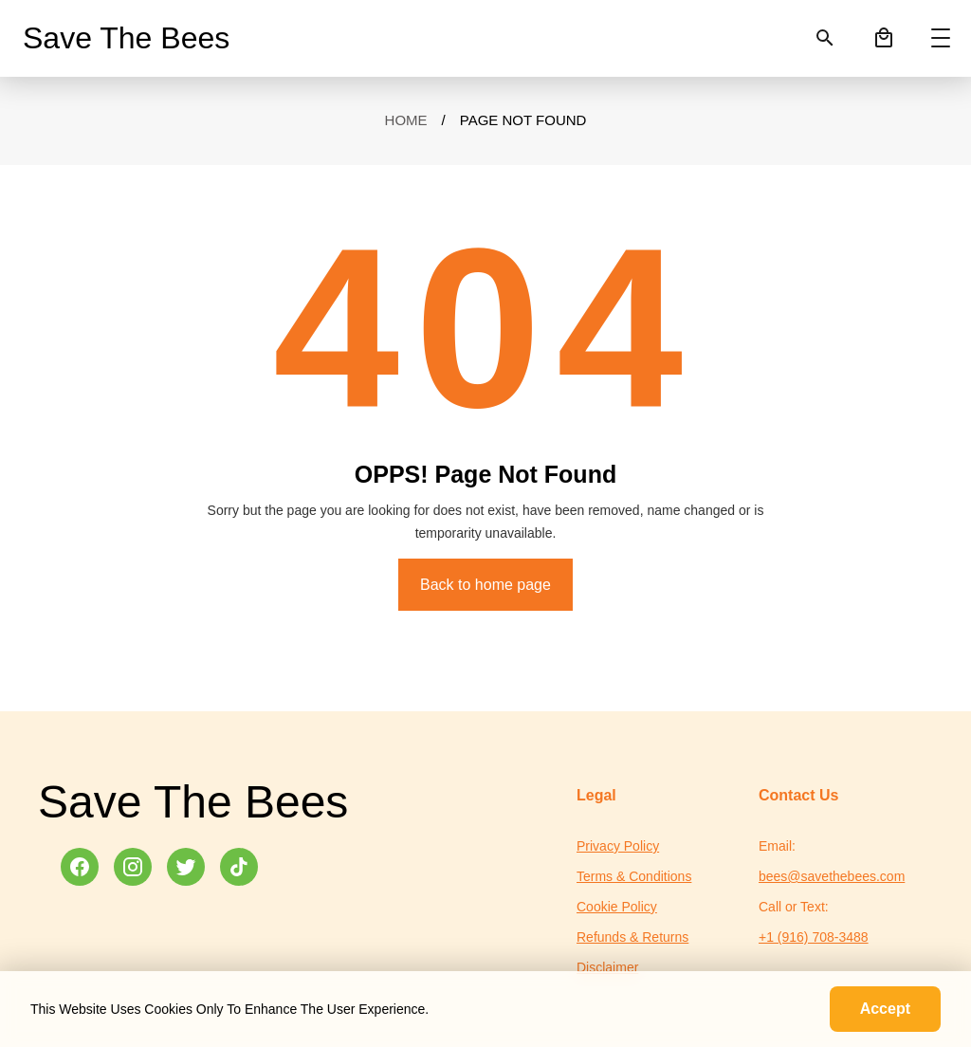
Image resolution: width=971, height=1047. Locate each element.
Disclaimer (607, 967)
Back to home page (485, 585)
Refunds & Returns (632, 937)
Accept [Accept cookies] (885, 1009)
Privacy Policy (618, 846)
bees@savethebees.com (832, 876)
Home (406, 120)
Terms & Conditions (634, 876)
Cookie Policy (617, 906)
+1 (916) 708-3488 (814, 937)
